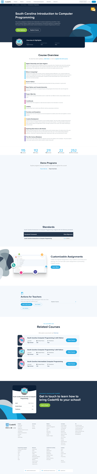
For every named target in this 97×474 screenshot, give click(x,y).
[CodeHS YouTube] (11, 428)
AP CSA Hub (63, 443)
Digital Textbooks (64, 441)
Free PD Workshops (78, 429)
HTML (19, 455)
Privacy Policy (63, 456)
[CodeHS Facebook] (6, 428)
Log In (89, 1)
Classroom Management (51, 426)
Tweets (33, 453)
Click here (56, 333)
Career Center (34, 462)
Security (62, 460)
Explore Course (34, 30)
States (33, 450)
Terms (62, 455)
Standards (62, 435)
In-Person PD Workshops (79, 426)
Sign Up (93, 1)
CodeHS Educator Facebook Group (48, 470)
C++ (18, 456)
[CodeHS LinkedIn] (9, 428)
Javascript (19, 450)
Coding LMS (20, 425)
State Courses (63, 432)
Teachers (33, 428)
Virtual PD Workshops (79, 428)
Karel (19, 459)
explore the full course (61, 59)
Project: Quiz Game (53, 168)
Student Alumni (34, 464)
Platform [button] (22, 1)
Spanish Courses (64, 434)
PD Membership (78, 434)
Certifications (20, 431)
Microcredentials (78, 432)
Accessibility (63, 461)
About (62, 449)
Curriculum (17, 4)
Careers (62, 452)
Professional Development (22, 432)
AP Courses (63, 429)
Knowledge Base (35, 458)
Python (19, 452)
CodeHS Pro (20, 428)
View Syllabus (21, 30)
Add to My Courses (26, 304)
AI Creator (19, 434)
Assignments (49, 425)
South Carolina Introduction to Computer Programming (38, 238)
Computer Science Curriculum (23, 429)
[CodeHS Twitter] (13, 428)
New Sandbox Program (22, 449)
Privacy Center (63, 453)
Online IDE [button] (49, 1)
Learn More (55, 267)
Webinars (33, 459)
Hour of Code (63, 437)
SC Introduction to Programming (33, 4)
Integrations (49, 432)
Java (18, 453)
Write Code (48, 431)
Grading (48, 428)
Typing (19, 435)
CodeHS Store (62, 470)
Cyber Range (20, 437)
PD (75, 423)
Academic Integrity (50, 435)
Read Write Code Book (36, 456)
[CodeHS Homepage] (6, 2)
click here (46, 59)
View (65, 238)
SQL (18, 458)
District (33, 425)
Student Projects (35, 461)
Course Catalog (23, 4)
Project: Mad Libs (43, 168)
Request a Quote (83, 1)
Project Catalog (63, 426)
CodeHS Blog (34, 455)
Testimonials (34, 452)
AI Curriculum (63, 444)
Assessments (49, 453)
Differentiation (49, 450)
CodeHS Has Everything (51, 447)
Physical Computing (50, 458)
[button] (16, 2)
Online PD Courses (78, 425)
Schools (33, 426)
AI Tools (48, 434)
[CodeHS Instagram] (7, 428)
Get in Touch (44, 405)
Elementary (63, 431)
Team (62, 450)
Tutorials (62, 440)
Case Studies (34, 449)
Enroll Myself (37, 304)
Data (47, 429)
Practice (62, 438)
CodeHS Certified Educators (30, 470)
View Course (71, 340)
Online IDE (19, 426)
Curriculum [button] (28, 1)
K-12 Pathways (63, 428)
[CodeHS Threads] (15, 428)
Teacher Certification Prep (79, 431)
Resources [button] (56, 1)
